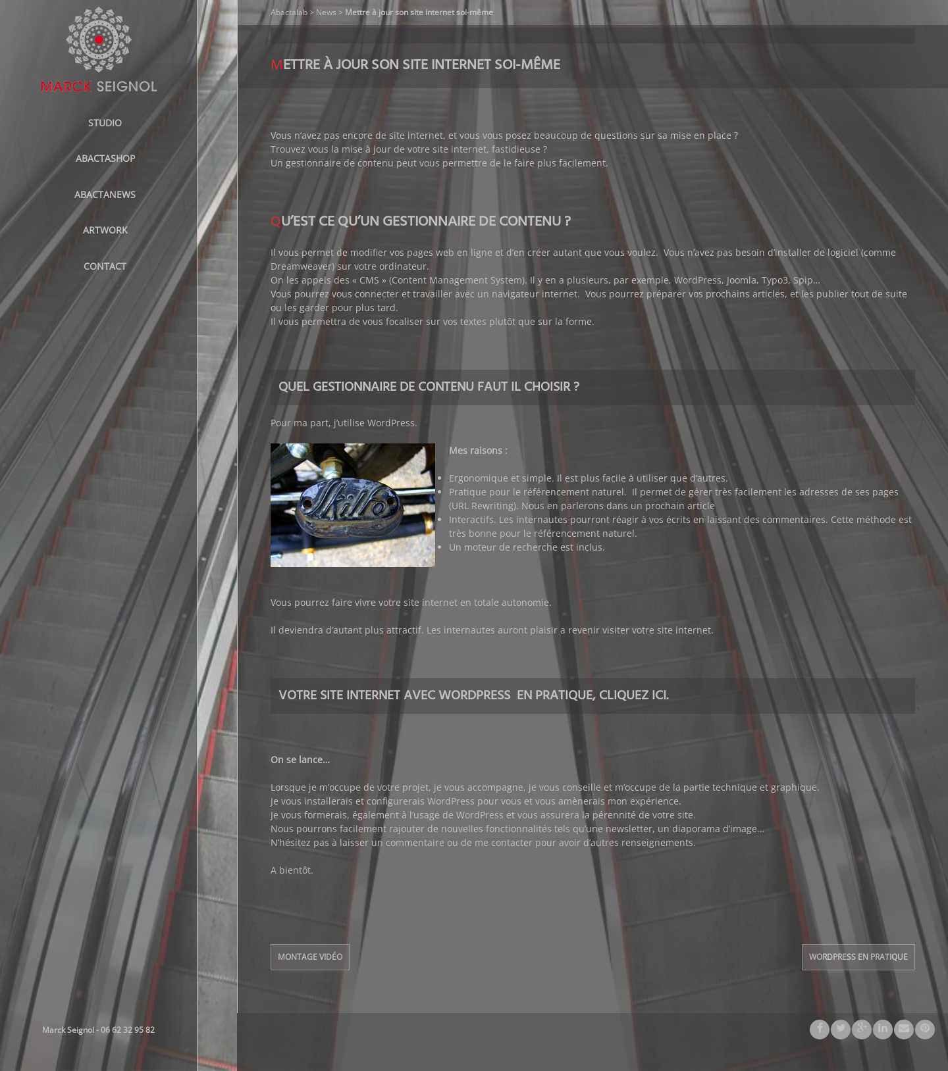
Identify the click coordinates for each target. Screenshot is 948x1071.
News (326, 12)
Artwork (105, 230)
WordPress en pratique (858, 956)
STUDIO (105, 122)
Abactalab (289, 12)
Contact (105, 266)
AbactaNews (105, 194)
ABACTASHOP (105, 158)
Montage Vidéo (310, 956)
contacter (512, 842)
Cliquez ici (632, 696)
